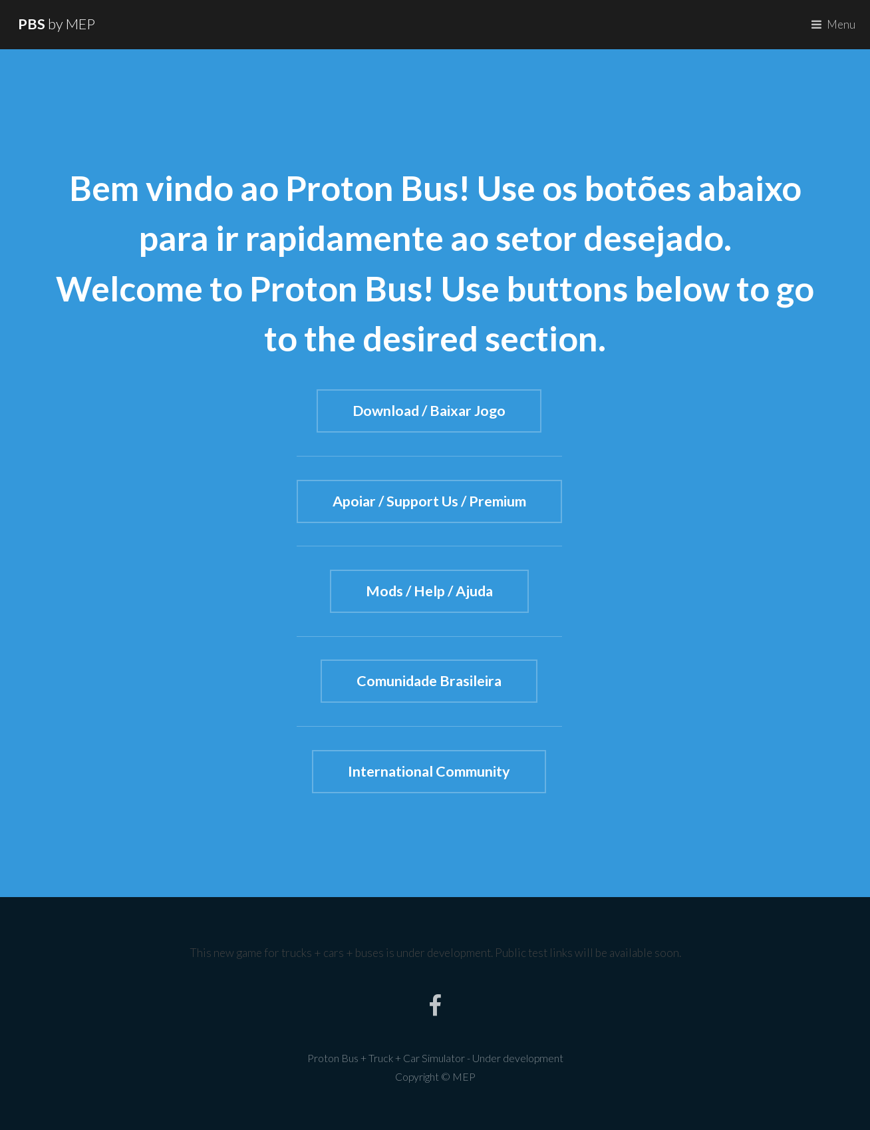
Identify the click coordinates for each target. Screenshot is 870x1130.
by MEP (56, 24)
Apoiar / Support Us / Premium (429, 501)
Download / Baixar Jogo (429, 411)
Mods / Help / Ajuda (429, 591)
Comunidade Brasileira (429, 681)
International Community (429, 772)
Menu (841, 24)
